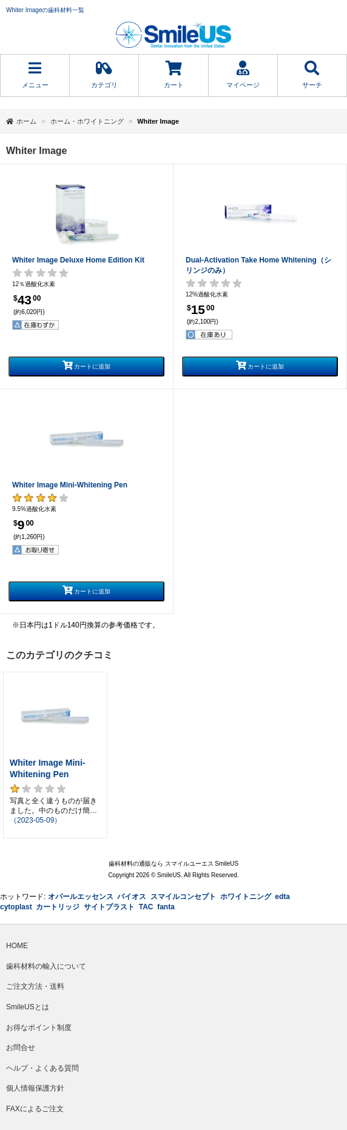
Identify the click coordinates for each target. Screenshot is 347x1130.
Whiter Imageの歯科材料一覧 (45, 10)
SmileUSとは (27, 1007)
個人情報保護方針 (35, 1088)
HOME (17, 945)
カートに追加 (86, 365)
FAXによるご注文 (35, 1109)
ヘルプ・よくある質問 (42, 1068)
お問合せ (20, 1047)
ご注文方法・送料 (35, 986)
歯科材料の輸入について (46, 966)
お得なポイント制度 (39, 1027)
